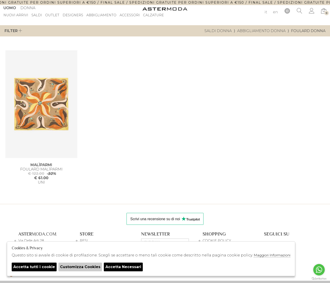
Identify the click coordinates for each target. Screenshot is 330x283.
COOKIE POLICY (217, 241)
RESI (84, 241)
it (265, 12)
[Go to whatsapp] (319, 269)
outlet (52, 15)
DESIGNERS (73, 15)
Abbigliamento (101, 15)
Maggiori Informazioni (272, 255)
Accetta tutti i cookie (34, 267)
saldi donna (218, 31)
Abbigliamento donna (261, 31)
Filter (13, 31)
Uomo (9, 8)
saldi (36, 15)
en (275, 12)
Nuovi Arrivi (15, 15)
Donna (27, 8)
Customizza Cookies (80, 267)
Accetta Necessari (123, 267)
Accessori (130, 15)
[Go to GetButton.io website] (319, 278)
